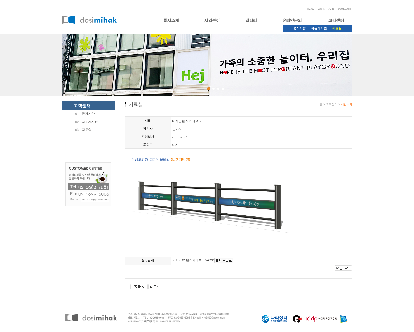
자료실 (86, 129)
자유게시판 (319, 28)
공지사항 (299, 28)
